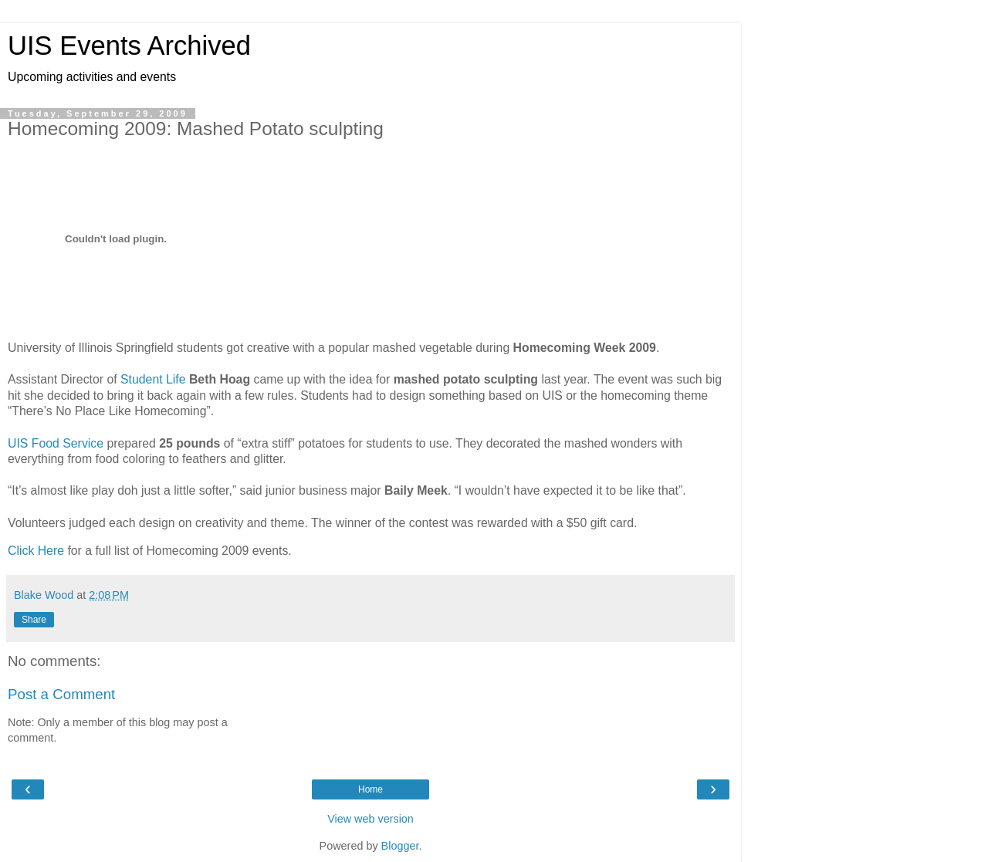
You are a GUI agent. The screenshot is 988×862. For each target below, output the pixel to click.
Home (370, 789)
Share (34, 619)
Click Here (36, 550)
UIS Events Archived (129, 45)
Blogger (400, 846)
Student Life (152, 379)
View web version (370, 819)
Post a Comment (61, 694)
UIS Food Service (55, 443)
